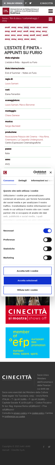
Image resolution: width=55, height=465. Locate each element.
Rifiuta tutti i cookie (27, 290)
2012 (7, 35)
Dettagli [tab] (22, 180)
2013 (44, 31)
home (5, 18)
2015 (32, 31)
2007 (38, 35)
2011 (13, 35)
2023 (4, 20)
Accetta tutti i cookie (27, 271)
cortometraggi (30, 18)
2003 (20, 39)
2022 (32, 27)
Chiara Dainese (12, 115)
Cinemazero (11, 140)
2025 (13, 27)
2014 (38, 31)
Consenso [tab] (8, 180)
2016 (25, 31)
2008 (32, 35)
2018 (13, 31)
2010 (19, 35)
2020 (45, 27)
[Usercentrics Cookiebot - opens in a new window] (34, 172)
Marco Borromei (27, 105)
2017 (19, 31)
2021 (39, 27)
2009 (25, 35)
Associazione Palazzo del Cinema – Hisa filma (27, 136)
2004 (13, 39)
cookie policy (38, 413)
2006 (45, 35)
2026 (7, 27)
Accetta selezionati (27, 280)
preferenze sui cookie (15, 416)
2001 (33, 39)
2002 (26, 39)
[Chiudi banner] (51, 173)
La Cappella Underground (30, 140)
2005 (7, 39)
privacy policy (20, 413)
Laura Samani (11, 83)
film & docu (15, 18)
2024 (20, 27)
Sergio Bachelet (12, 126)
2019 (7, 31)
